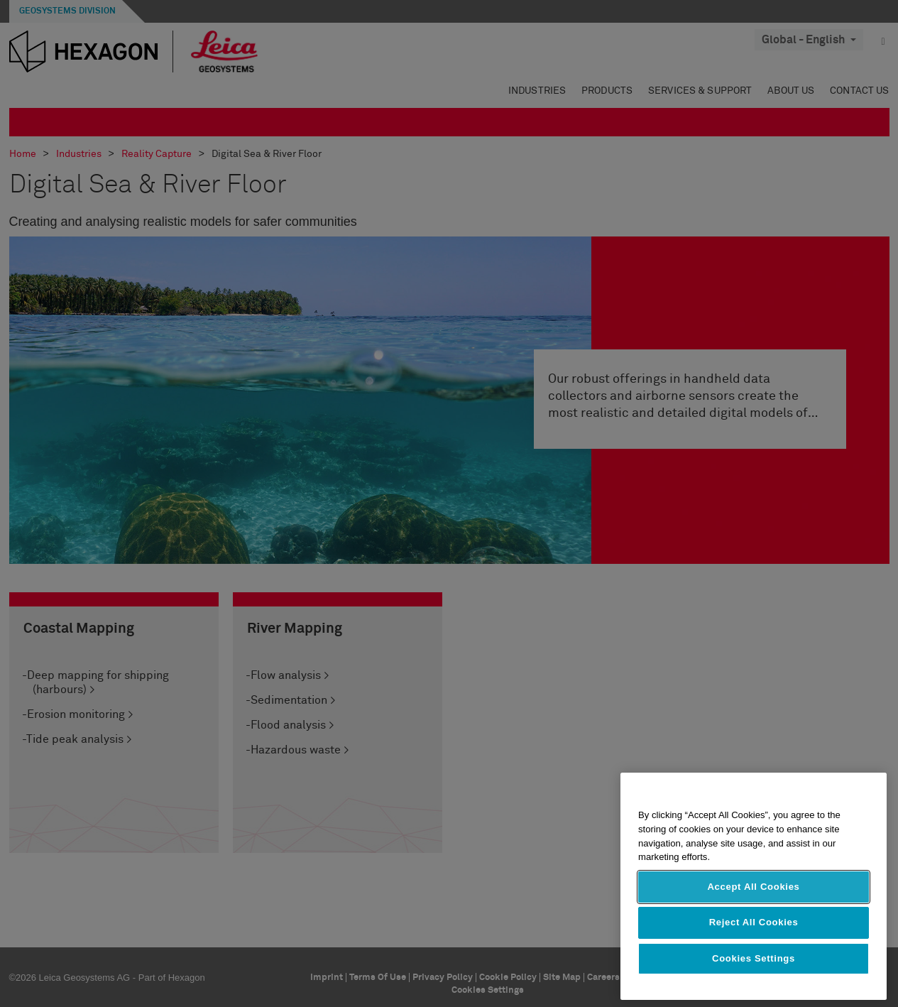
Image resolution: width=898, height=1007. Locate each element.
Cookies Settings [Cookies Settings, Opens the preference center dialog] (753, 958)
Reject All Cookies (754, 922)
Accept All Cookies (753, 886)
